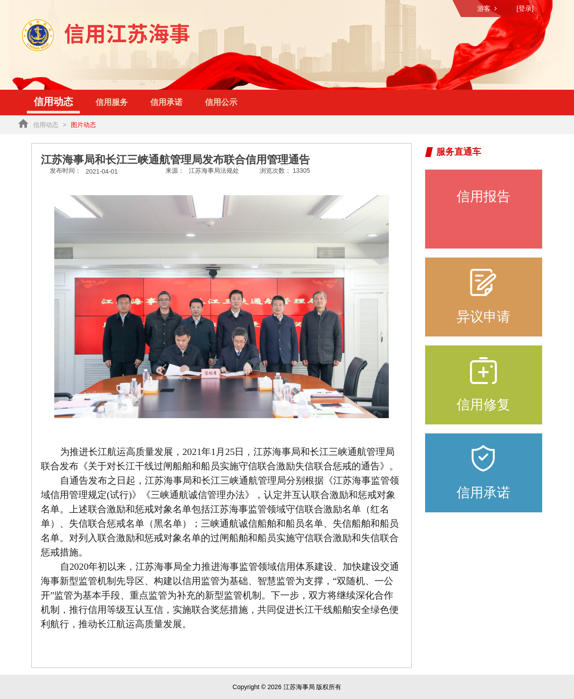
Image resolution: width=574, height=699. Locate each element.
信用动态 (53, 101)
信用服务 (112, 102)
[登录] (525, 8)
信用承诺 (166, 102)
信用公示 (221, 102)
